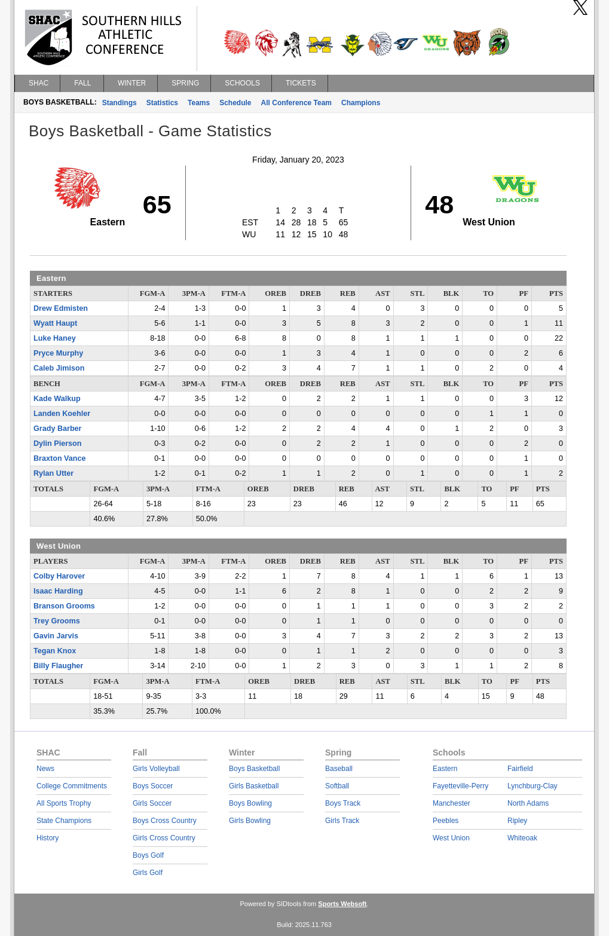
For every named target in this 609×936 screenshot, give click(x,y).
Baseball (339, 768)
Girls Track (342, 820)
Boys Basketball (254, 768)
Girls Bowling (250, 820)
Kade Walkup (57, 398)
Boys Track (342, 803)
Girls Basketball (254, 786)
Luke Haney (54, 338)
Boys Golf (148, 855)
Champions (360, 103)
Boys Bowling (250, 803)
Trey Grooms (56, 621)
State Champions (63, 820)
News (45, 768)
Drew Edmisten (60, 308)
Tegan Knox (54, 651)
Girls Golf (148, 872)
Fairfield (520, 768)
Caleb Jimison (58, 368)
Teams (199, 103)
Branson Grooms (64, 606)
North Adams (528, 803)
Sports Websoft (342, 903)
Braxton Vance (59, 458)
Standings (119, 103)
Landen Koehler (61, 413)
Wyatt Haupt (55, 323)
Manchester (451, 803)
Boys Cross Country (165, 820)
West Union (451, 838)
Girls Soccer (152, 803)
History (47, 838)
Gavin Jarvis (55, 636)
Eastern (445, 768)
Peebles (445, 820)
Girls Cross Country (164, 838)
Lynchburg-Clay (532, 786)
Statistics (162, 103)
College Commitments (71, 786)
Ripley (517, 820)
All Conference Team (296, 103)
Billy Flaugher (58, 666)
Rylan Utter (53, 473)
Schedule (235, 103)
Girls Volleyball (156, 768)
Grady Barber (57, 428)
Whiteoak (522, 838)
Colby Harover (59, 576)
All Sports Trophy (63, 803)
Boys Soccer (153, 786)
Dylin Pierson (57, 443)
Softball (337, 786)
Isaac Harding (58, 591)
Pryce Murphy (58, 353)
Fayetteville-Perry (460, 786)
